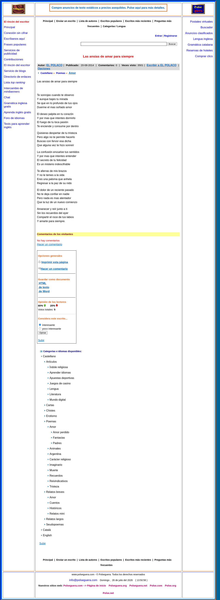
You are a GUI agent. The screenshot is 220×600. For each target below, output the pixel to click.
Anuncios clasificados (199, 33)
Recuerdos (55, 475)
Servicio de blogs (15, 71)
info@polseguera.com (83, 580)
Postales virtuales (201, 21)
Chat (7, 97)
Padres (56, 443)
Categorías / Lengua (114, 26)
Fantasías (58, 437)
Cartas (49, 405)
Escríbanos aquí (14, 38)
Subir (41, 340)
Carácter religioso (59, 459)
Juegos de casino (59, 383)
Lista (14, 82)
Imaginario (54, 464)
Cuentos (53, 502)
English (46, 535)
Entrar (158, 35)
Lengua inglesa (203, 39)
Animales (54, 448)
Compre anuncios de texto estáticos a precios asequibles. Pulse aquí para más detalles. (108, 7)
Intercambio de (13, 90)
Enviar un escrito (66, 21)
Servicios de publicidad (12, 52)
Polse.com (156, 585)
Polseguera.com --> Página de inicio (84, 585)
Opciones (44, 68)
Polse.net (108, 593)
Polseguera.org (118, 585)
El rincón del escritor (17, 65)
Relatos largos (53, 519)
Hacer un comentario (49, 244)
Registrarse (170, 35)
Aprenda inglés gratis (17, 112)
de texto (43, 287)
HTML (42, 283)
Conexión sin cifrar (16, 33)
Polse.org (170, 585)
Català (46, 529)
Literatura (54, 394)
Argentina (54, 454)
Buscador (206, 27)
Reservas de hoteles (199, 50)
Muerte (52, 470)
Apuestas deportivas (60, 378)
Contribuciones (13, 59)
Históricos (54, 508)
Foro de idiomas (14, 118)
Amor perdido (60, 432)
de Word (44, 291)
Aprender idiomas (59, 372)
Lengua (53, 388)
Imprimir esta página (54, 262)
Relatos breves (54, 491)
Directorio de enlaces (17, 76)
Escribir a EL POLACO (161, 65)
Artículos (50, 361)
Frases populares (15, 44)
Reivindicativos (57, 481)
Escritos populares (111, 21)
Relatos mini (55, 513)
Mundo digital (56, 399)
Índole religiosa (57, 367)
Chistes (49, 410)
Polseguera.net (138, 585)
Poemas (60, 73)
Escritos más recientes (138, 21)
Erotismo (50, 416)
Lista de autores (88, 21)
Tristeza (53, 486)
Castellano (47, 73)
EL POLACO (54, 65)
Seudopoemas (54, 524)
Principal (9, 27)
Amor (72, 73)
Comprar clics (204, 56)
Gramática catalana (200, 44)
